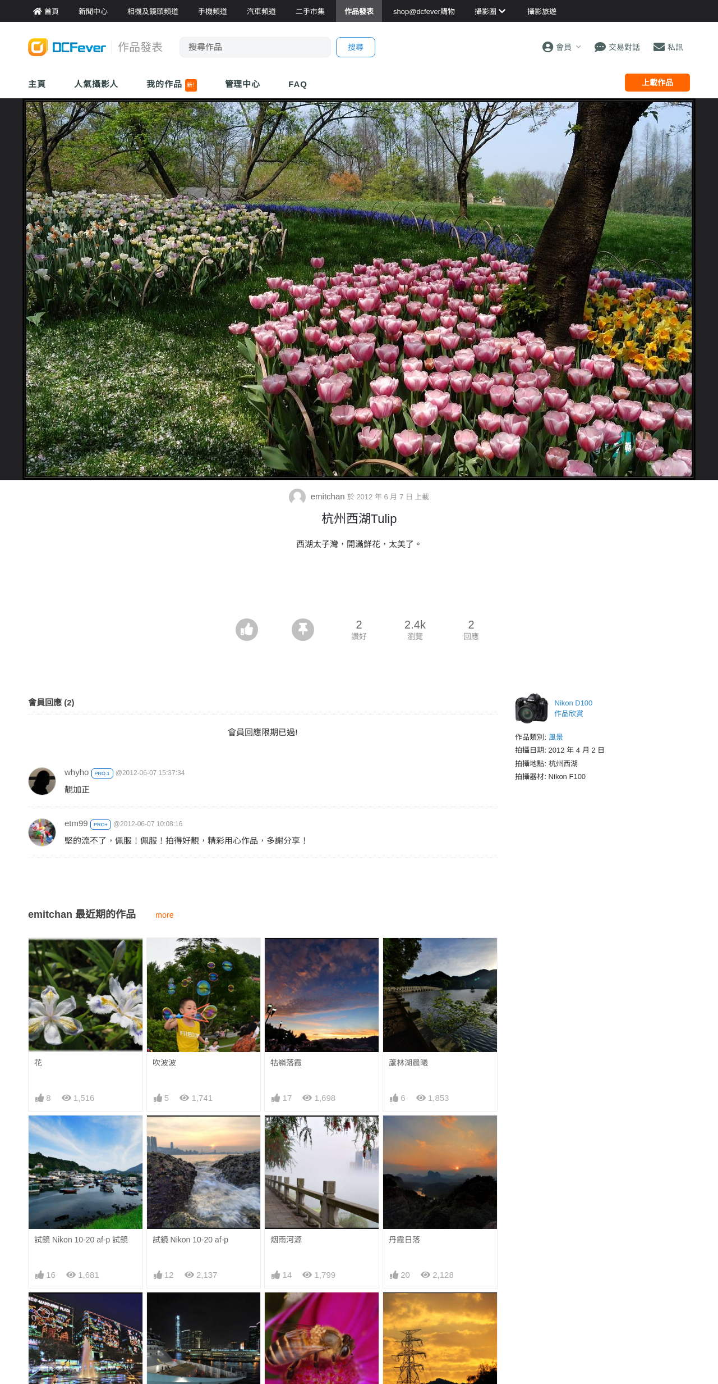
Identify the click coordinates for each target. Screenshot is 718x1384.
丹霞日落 (404, 1239)
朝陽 (396, 1312)
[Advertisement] (359, 587)
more (164, 914)
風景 (556, 737)
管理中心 (243, 84)
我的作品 (171, 85)
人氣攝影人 (96, 84)
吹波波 (164, 1062)
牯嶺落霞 (286, 1062)
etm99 (76, 823)
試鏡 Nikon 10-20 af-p (190, 1239)
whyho (77, 772)
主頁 (37, 84)
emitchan (318, 496)
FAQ (297, 84)
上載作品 (657, 82)
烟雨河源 (286, 1239)
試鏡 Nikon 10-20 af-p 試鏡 (81, 1239)
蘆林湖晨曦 (408, 1062)
